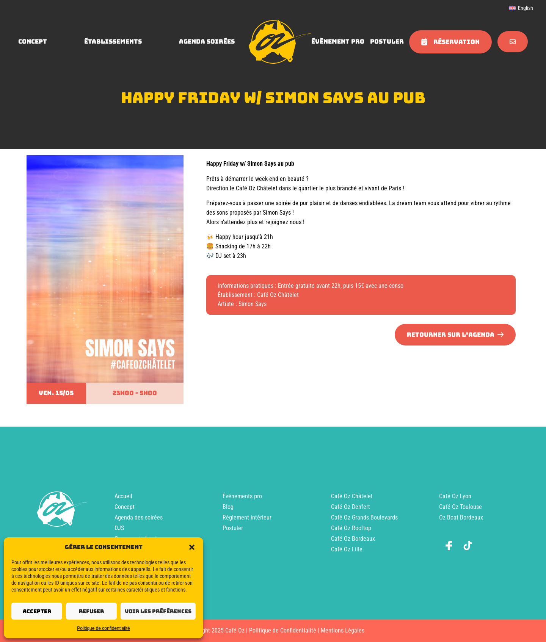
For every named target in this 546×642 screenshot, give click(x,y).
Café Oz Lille (346, 549)
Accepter (37, 611)
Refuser (91, 611)
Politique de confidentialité (103, 628)
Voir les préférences (158, 611)
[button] (192, 547)
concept (32, 42)
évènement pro (337, 42)
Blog (228, 506)
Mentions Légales (342, 630)
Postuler (387, 42)
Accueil (123, 496)
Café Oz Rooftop (351, 528)
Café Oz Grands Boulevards (364, 517)
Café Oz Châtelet (352, 496)
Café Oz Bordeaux (353, 538)
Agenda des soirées (139, 517)
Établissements (113, 42)
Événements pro (242, 496)
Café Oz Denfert (350, 506)
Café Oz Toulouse (460, 506)
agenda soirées (207, 42)
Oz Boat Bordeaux (461, 517)
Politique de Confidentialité (282, 630)
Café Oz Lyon (455, 496)
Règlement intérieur (247, 517)
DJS (119, 528)
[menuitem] (521, 8)
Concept (125, 506)
